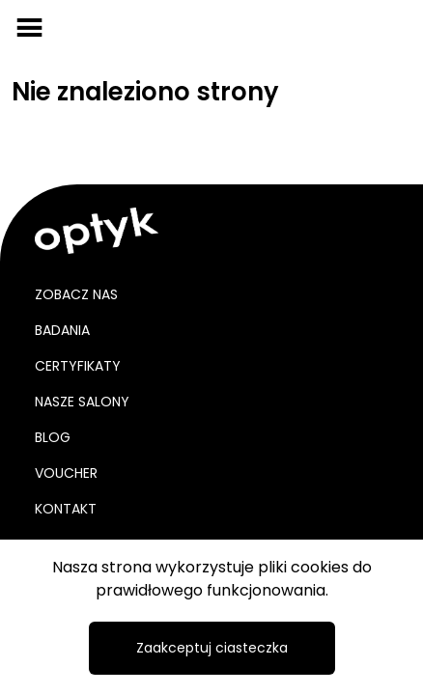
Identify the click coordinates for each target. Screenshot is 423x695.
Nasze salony (82, 401)
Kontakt (66, 508)
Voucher (66, 473)
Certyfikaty (78, 365)
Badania (62, 330)
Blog (52, 437)
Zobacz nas (76, 294)
